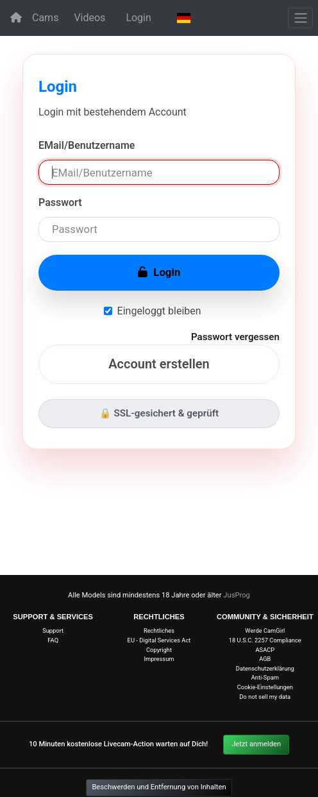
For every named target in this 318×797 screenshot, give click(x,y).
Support (52, 630)
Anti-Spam (265, 677)
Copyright (159, 649)
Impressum (159, 658)
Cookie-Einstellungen (265, 686)
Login (138, 18)
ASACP (264, 649)
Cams (45, 18)
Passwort (60, 202)
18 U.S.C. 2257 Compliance (265, 640)
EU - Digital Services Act (159, 640)
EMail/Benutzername (86, 145)
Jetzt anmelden (256, 744)
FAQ (52, 640)
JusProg (236, 595)
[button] (184, 18)
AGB (265, 658)
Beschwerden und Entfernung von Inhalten (159, 787)
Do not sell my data (264, 696)
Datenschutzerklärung (265, 668)
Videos (89, 18)
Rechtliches (159, 630)
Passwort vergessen (235, 337)
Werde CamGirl (265, 630)
